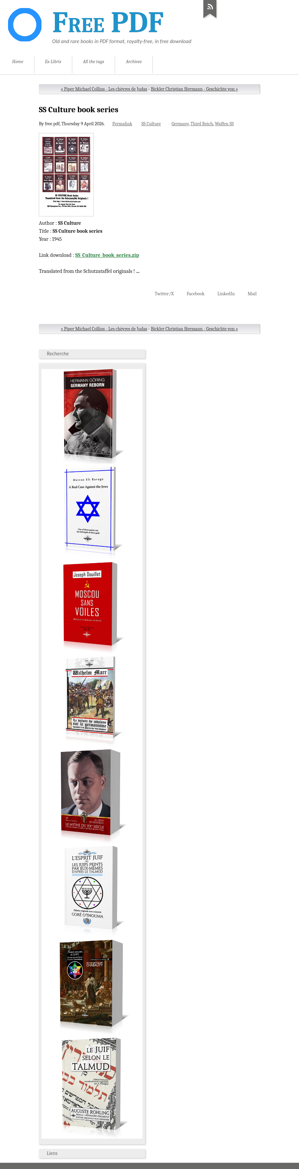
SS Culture (151, 124)
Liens (52, 1153)
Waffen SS (224, 124)
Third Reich (201, 124)
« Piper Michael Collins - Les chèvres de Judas (104, 89)
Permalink (122, 124)
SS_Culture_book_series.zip (107, 255)
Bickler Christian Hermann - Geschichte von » (194, 89)
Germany (180, 124)
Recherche (58, 353)
